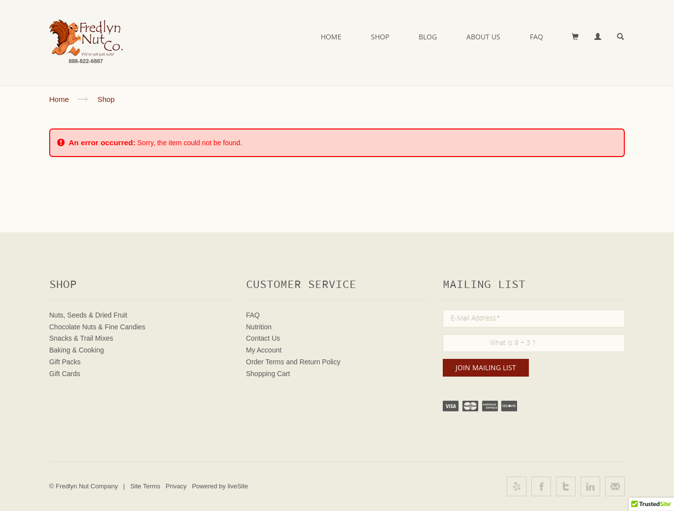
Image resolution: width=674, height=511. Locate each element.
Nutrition (259, 327)
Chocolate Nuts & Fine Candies (97, 327)
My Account (263, 350)
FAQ (536, 36)
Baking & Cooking (76, 350)
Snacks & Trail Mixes (81, 338)
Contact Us (263, 338)
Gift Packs (65, 362)
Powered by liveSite (220, 486)
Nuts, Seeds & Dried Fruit (88, 315)
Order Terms (265, 362)
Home (331, 36)
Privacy (176, 486)
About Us (483, 36)
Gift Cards (64, 374)
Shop (380, 36)
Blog (428, 36)
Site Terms (145, 486)
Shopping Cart (268, 374)
